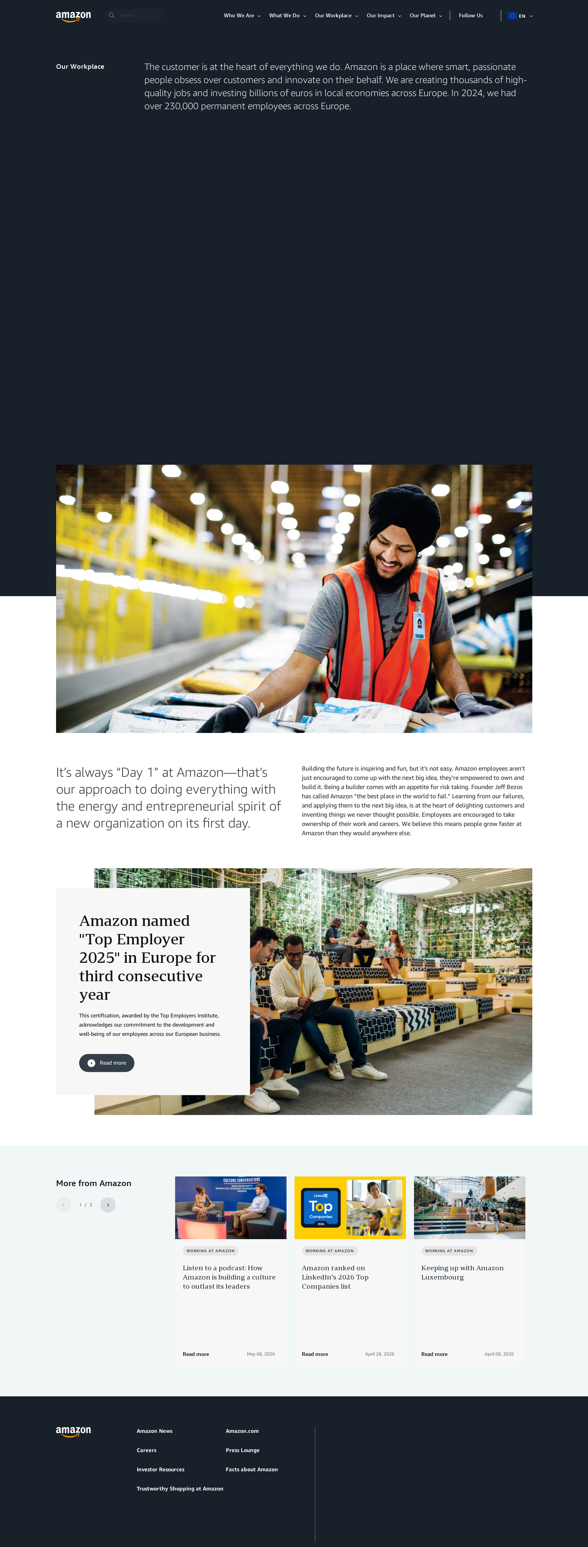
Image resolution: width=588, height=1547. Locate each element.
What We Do (284, 15)
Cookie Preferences (239, 1504)
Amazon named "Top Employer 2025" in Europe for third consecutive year (147, 910)
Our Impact (380, 15)
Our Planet (423, 15)
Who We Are (239, 15)
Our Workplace (333, 15)
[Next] (108, 1157)
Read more (107, 1016)
